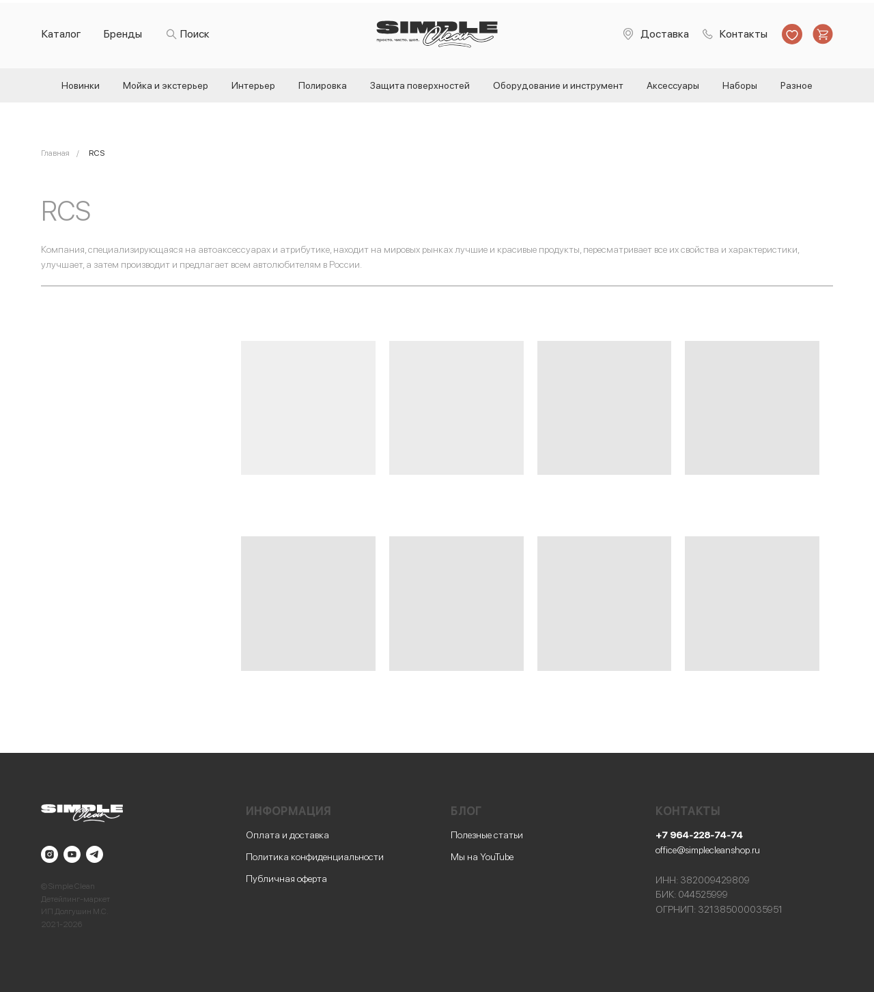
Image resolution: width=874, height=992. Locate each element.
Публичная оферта (286, 878)
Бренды (123, 33)
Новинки (80, 85)
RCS (96, 153)
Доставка (664, 33)
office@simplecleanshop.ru (708, 849)
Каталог (61, 33)
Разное (796, 85)
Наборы (739, 85)
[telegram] (94, 854)
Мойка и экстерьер (165, 85)
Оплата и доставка (287, 834)
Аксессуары (673, 85)
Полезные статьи (487, 834)
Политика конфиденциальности (315, 856)
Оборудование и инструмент (558, 85)
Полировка (322, 85)
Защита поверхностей (420, 85)
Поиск (195, 33)
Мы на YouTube (482, 856)
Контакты (743, 33)
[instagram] (49, 854)
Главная (55, 153)
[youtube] (72, 854)
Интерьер (253, 85)
